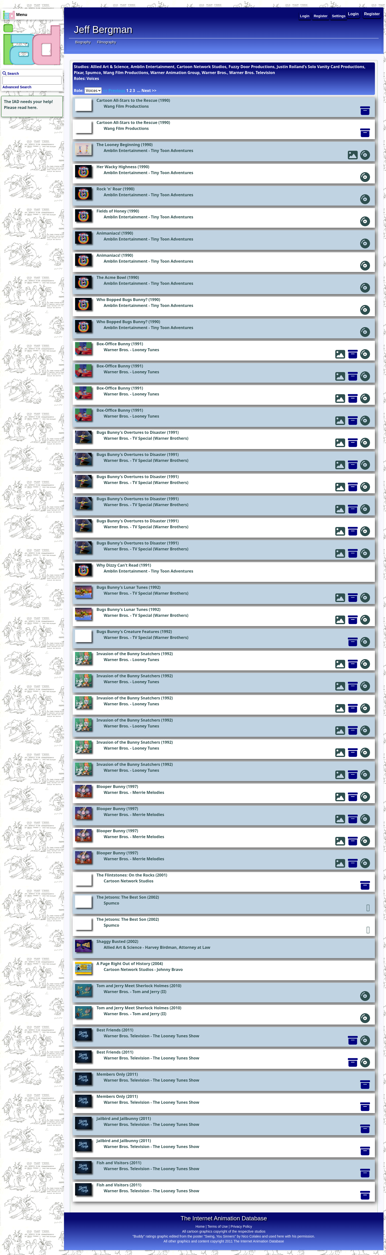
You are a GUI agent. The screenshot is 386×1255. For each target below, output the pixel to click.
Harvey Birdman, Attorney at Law (177, 947)
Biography (83, 42)
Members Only (110, 1074)
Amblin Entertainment (125, 150)
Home (200, 1226)
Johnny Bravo (170, 969)
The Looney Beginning (118, 144)
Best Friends (108, 1030)
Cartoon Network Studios (128, 881)
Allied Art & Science (123, 947)
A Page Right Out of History (123, 963)
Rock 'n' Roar (109, 189)
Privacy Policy (241, 1226)
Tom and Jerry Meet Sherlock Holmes (132, 985)
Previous (116, 90)
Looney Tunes (145, 349)
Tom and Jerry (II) (149, 991)
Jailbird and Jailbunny (117, 1118)
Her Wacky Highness (116, 166)
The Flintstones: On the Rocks (125, 875)
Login (353, 14)
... (139, 90)
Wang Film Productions (126, 106)
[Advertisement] (31, 149)
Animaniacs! (108, 233)
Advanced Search (17, 87)
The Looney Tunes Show (176, 1036)
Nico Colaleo (251, 1236)
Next (146, 90)
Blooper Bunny (110, 786)
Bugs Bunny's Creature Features (127, 631)
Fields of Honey (111, 211)
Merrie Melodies (148, 792)
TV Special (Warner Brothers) (160, 438)
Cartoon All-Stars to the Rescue (126, 100)
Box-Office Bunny (113, 344)
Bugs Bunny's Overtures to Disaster (131, 432)
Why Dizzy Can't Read (117, 565)
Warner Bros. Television (126, 1036)
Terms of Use (218, 1226)
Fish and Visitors (112, 1162)
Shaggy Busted (111, 941)
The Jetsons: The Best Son (121, 897)
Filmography (106, 42)
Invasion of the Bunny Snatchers (128, 653)
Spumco (111, 903)
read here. (28, 107)
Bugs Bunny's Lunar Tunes (122, 587)
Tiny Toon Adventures (172, 150)
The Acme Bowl (111, 277)
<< (105, 90)
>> (154, 90)
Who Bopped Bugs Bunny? (121, 299)
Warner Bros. (116, 349)
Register (372, 14)
